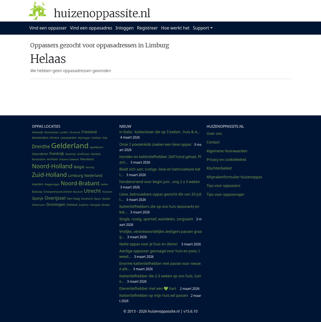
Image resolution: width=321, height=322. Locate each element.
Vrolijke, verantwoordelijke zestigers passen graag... (160, 234)
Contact (213, 142)
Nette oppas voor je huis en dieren (160, 243)
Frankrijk (56, 153)
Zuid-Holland (49, 175)
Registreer (147, 28)
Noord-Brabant (80, 183)
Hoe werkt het (175, 28)
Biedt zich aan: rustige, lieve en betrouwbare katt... (159, 172)
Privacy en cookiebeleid (226, 159)
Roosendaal (51, 132)
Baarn (98, 198)
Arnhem (52, 159)
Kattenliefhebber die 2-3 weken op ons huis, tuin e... (160, 278)
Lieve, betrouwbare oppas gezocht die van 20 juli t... (160, 197)
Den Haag (73, 198)
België (79, 166)
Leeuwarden (68, 138)
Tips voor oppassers (223, 185)
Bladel (106, 198)
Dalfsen (96, 138)
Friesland (89, 132)
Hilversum (38, 205)
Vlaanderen (40, 154)
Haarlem (37, 184)
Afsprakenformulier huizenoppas (234, 176)
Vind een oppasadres (91, 28)
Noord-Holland (52, 166)
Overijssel (55, 198)
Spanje (37, 198)
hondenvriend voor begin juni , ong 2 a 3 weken (160, 184)
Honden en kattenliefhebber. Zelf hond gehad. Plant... (160, 159)
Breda (106, 205)
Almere (54, 138)
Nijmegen (84, 138)
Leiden (64, 132)
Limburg (75, 175)
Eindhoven (83, 154)
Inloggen (124, 28)
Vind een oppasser (48, 28)
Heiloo (104, 184)
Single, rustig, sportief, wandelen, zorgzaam (160, 221)
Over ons (214, 133)
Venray (89, 167)
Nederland (93, 175)
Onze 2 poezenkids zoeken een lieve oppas (160, 147)
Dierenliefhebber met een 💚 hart (159, 288)
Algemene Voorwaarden (227, 150)
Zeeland (72, 205)
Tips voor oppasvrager (225, 194)
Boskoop (37, 191)
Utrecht (92, 191)
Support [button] (201, 28)
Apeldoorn (96, 147)
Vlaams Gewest (69, 159)
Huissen (107, 191)
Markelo (96, 154)
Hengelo (95, 205)
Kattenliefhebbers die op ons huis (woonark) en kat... (159, 209)
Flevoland (87, 159)
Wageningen (51, 184)
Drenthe (41, 146)
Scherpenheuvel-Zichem (57, 191)
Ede (105, 138)
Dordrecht (87, 198)
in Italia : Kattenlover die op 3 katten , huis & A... (160, 134)
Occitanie (74, 132)
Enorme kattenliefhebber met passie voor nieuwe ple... (160, 266)
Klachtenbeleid (219, 168)
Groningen (56, 204)
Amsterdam (40, 137)
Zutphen (84, 205)
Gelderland (70, 145)
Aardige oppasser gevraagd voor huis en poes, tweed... (159, 253)
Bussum (78, 191)
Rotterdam (39, 159)
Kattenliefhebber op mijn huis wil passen (160, 298)
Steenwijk (37, 132)
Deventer (70, 154)
